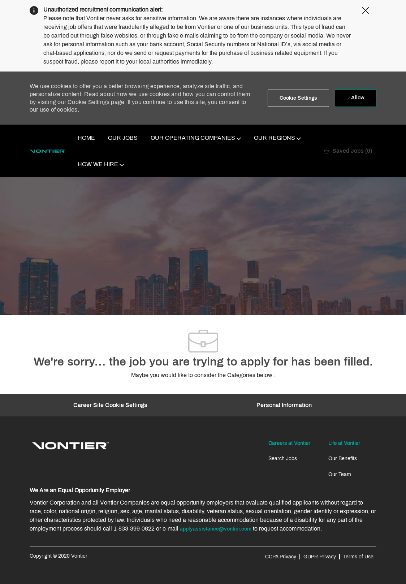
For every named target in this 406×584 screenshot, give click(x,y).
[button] (298, 98)
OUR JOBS (123, 138)
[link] (70, 446)
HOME (86, 138)
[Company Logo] (48, 151)
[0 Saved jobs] (348, 150)
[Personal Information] (284, 405)
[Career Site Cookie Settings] (110, 405)
